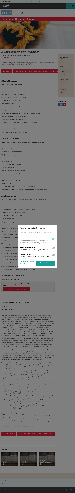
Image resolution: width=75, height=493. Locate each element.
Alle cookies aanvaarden (44, 263)
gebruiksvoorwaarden (39, 234)
